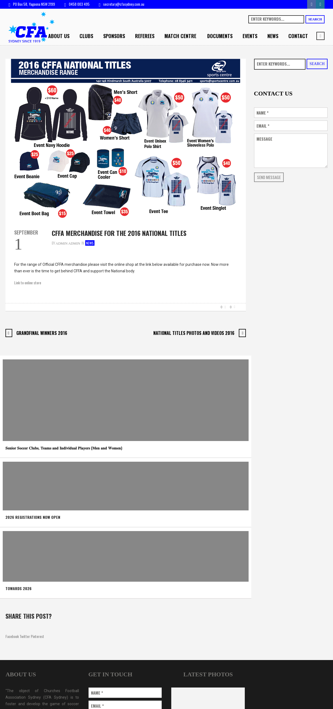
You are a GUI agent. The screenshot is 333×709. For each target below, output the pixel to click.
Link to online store (27, 282)
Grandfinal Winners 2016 (41, 333)
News (90, 243)
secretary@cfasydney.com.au (123, 4)
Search (315, 19)
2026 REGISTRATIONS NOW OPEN (32, 517)
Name (262, 113)
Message (264, 139)
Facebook (12, 636)
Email (262, 126)
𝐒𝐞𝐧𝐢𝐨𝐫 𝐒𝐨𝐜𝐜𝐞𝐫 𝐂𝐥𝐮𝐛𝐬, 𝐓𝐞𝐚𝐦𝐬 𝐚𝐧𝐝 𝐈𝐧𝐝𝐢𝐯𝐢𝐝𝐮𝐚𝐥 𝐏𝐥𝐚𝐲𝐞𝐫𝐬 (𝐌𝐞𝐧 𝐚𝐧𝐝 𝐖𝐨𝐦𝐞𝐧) (63, 448)
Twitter (25, 636)
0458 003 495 (79, 4)
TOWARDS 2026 (18, 588)
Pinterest (37, 636)
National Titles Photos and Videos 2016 (193, 333)
